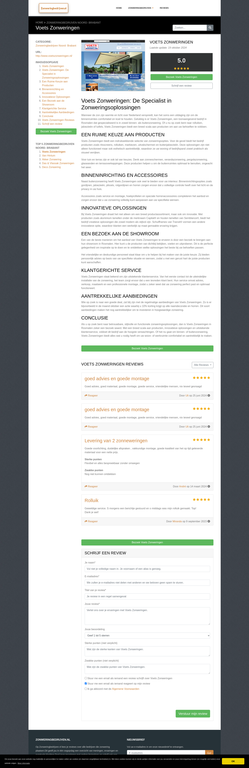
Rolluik (91, 500)
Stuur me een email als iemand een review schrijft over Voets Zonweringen (129, 678)
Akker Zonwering (51, 159)
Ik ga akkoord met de (113, 689)
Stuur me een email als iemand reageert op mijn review (118, 683)
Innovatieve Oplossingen (56, 97)
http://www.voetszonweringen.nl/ (54, 56)
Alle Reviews (201, 365)
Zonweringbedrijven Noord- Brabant (74, 22)
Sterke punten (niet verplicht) (101, 643)
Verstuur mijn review (192, 713)
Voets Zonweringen (53, 66)
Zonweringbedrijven (140, 8)
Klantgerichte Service (54, 108)
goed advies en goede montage (117, 378)
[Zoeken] (210, 28)
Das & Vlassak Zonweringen (58, 163)
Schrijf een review (52, 123)
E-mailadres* (92, 576)
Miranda (177, 521)
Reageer (91, 395)
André (182, 486)
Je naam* (90, 562)
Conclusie (47, 116)
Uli (187, 395)
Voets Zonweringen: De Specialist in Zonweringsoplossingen (55, 74)
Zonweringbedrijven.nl (53, 8)
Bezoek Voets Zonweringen (56, 131)
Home (119, 8)
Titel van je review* (95, 590)
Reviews (164, 8)
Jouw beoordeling (95, 629)
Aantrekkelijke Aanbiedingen (58, 112)
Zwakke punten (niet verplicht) (102, 660)
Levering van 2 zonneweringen (116, 440)
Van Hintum (48, 155)
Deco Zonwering (51, 167)
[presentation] (109, 701)
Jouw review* (92, 604)
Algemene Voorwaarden (125, 689)
